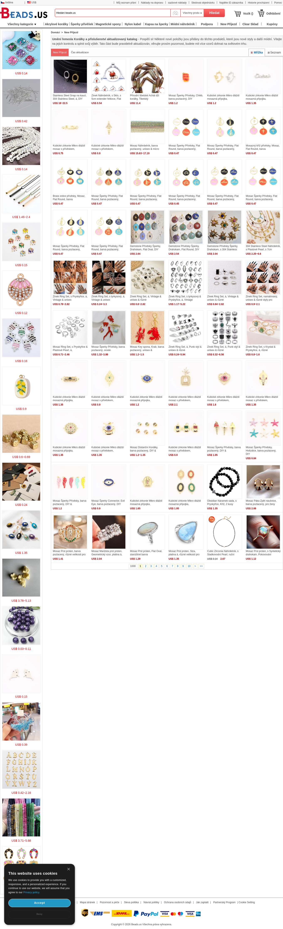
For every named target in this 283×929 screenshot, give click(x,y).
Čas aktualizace (80, 52)
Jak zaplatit (202, 902)
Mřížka (257, 52)
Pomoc (278, 2)
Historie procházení (258, 2)
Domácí (55, 32)
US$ (31, 2)
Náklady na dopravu (152, 2)
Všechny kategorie (21, 24)
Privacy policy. (31, 892)
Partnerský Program (224, 902)
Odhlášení (273, 13)
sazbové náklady (177, 2)
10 (189, 566)
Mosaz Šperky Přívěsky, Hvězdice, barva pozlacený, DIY (261, 450)
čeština (7, 2)
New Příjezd (60, 52)
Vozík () (248, 13)
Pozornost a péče (109, 902)
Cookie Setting (247, 902)
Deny (39, 914)
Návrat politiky (151, 902)
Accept (39, 902)
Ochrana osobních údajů (177, 902)
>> (201, 566)
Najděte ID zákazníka (231, 2)
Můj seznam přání (126, 2)
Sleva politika (131, 902)
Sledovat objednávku (202, 2)
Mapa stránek (87, 902)
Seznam (274, 52)
